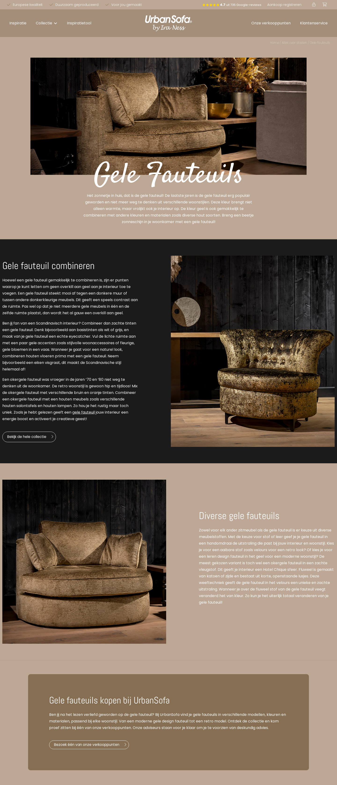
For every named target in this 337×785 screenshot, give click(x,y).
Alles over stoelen (294, 42)
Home (274, 42)
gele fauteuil (83, 412)
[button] (46, 23)
